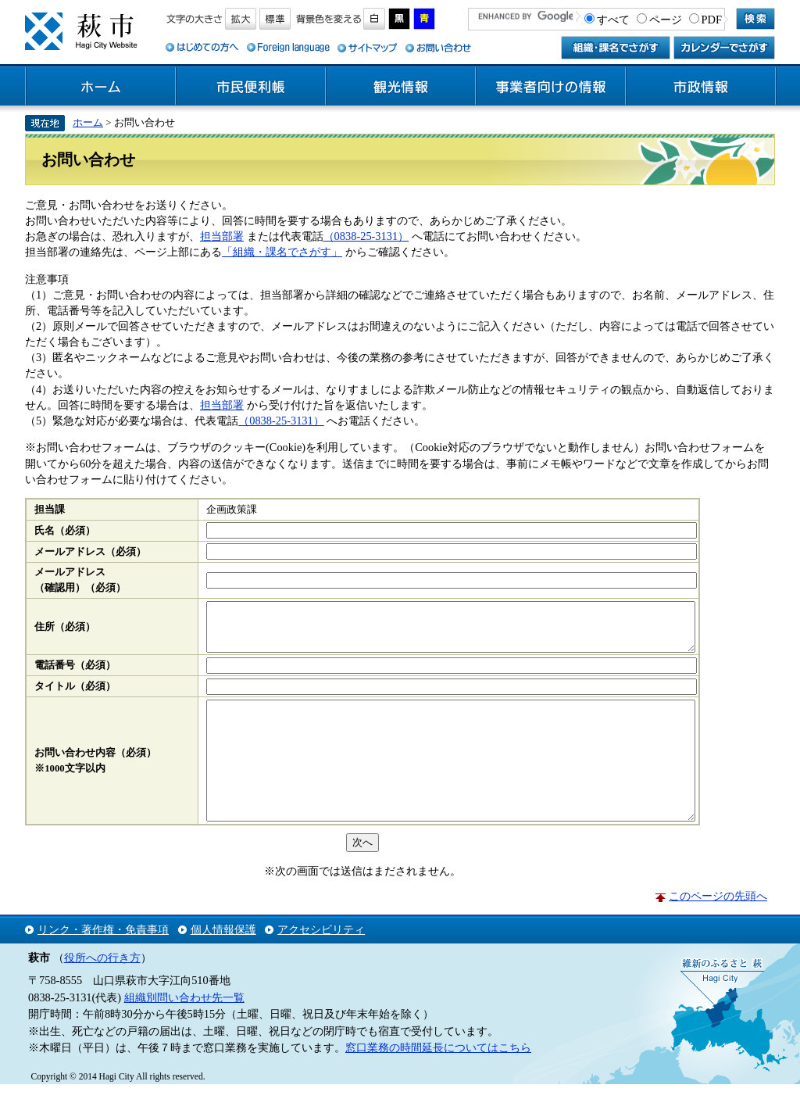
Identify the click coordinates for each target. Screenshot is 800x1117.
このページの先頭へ (718, 928)
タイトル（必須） (75, 695)
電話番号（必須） (75, 674)
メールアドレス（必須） (90, 551)
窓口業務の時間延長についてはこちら (438, 1080)
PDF (712, 19)
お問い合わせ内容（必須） (95, 773)
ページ (665, 19)
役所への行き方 (102, 990)
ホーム (101, 86)
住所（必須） (64, 631)
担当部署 (222, 236)
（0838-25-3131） (366, 236)
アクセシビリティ (321, 962)
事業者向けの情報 (551, 86)
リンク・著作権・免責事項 (103, 962)
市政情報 (701, 86)
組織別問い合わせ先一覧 (184, 1030)
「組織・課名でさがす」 (282, 251)
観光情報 (401, 86)
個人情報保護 (223, 962)
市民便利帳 (251, 86)
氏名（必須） (64, 530)
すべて (613, 19)
